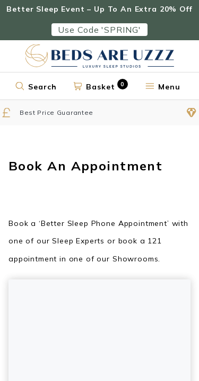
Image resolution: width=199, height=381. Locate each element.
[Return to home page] (99, 56)
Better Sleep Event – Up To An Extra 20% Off (99, 9)
